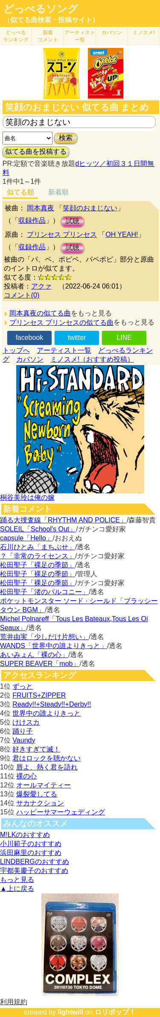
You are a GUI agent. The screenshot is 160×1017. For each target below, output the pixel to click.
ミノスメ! (143, 32)
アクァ (41, 286)
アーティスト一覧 (64, 350)
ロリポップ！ (115, 1012)
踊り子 (22, 731)
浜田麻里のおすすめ (30, 852)
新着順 (58, 192)
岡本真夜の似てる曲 (40, 313)
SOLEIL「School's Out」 (38, 529)
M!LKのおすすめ (25, 834)
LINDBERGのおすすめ (34, 861)
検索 (66, 137)
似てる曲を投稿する (36, 151)
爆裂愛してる (36, 794)
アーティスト (79, 36)
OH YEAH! (121, 234)
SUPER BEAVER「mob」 (39, 663)
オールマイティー (43, 785)
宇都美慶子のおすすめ (34, 870)
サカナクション (40, 803)
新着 (48, 36)
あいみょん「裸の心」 (34, 654)
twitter (77, 337)
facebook (29, 337)
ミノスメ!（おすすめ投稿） (92, 359)
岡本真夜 (40, 208)
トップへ (16, 350)
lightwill (70, 1012)
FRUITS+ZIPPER (39, 695)
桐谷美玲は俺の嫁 (27, 497)
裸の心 (26, 776)
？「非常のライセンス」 (37, 556)
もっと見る (17, 879)
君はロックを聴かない (46, 758)
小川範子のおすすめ (30, 843)
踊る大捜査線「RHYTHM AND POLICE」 (63, 520)
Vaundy (23, 740)
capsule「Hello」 (26, 538)
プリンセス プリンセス (62, 234)
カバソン (112, 32)
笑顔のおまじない (90, 208)
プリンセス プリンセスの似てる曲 (61, 322)
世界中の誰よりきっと (46, 713)
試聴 (72, 221)
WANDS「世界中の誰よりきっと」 (53, 645)
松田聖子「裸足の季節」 (37, 565)
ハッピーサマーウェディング (60, 812)
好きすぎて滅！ (36, 749)
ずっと (22, 686)
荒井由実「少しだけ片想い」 (44, 636)
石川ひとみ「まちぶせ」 (37, 547)
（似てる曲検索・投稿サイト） (51, 20)
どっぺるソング (40, 9)
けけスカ (26, 722)
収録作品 (32, 220)
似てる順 (20, 192)
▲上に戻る (17, 888)
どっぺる (16, 36)
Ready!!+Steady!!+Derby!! (51, 704)
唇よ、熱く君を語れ (47, 767)
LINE (124, 337)
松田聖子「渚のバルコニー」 (44, 591)
